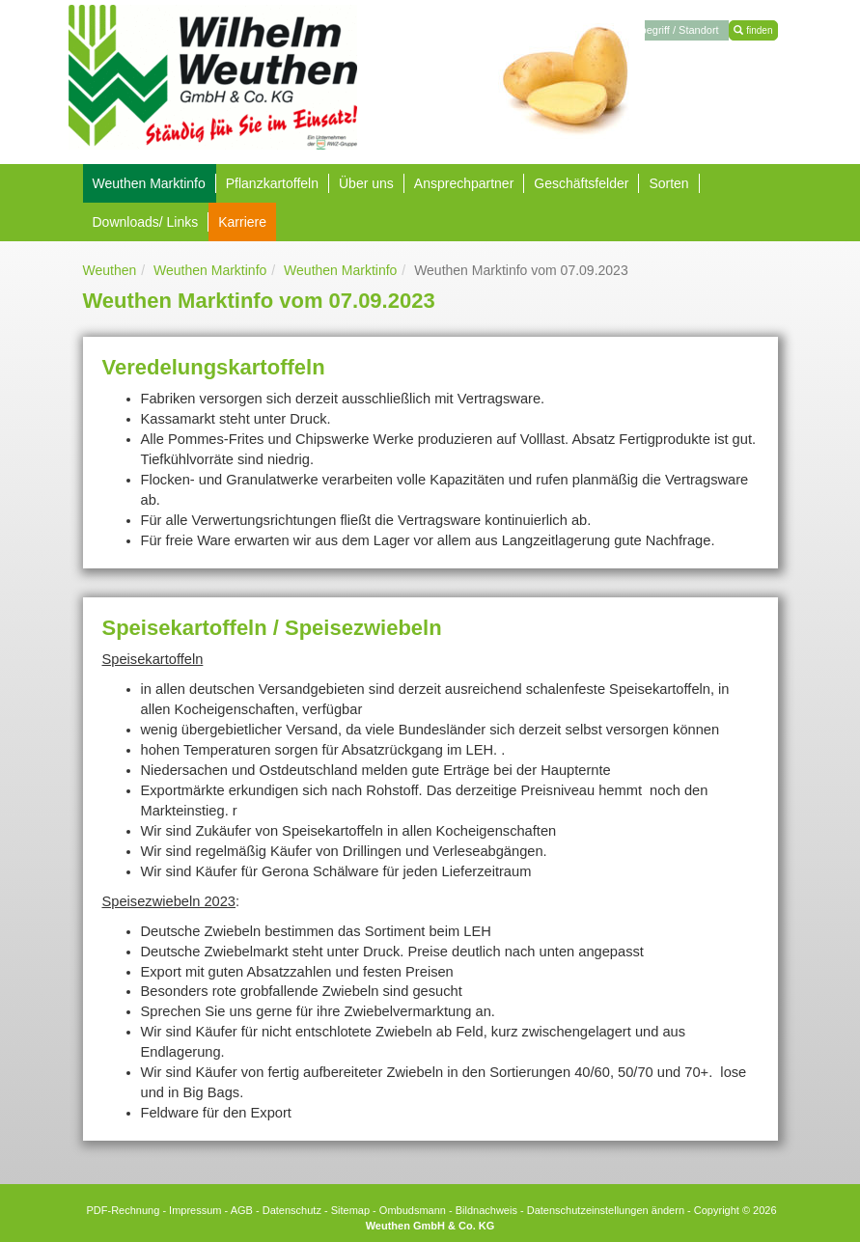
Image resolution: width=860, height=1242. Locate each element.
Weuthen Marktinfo (209, 270)
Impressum (195, 1210)
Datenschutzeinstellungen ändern (605, 1210)
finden (753, 30)
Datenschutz (292, 1210)
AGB (242, 1210)
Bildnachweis (486, 1210)
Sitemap (350, 1210)
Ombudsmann (412, 1210)
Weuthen (110, 270)
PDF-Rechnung (122, 1210)
